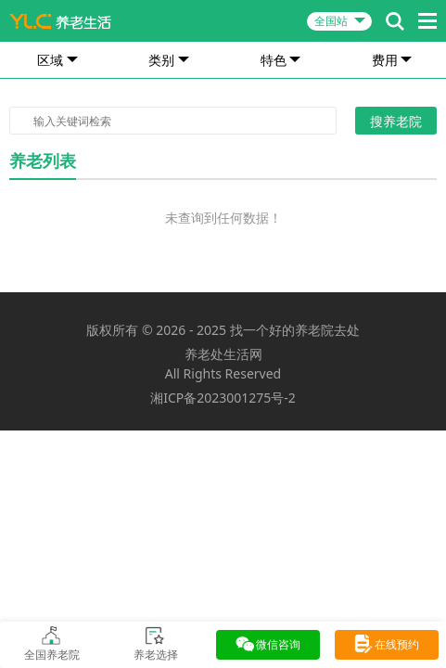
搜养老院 (396, 121)
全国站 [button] (331, 21)
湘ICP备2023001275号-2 (223, 397)
